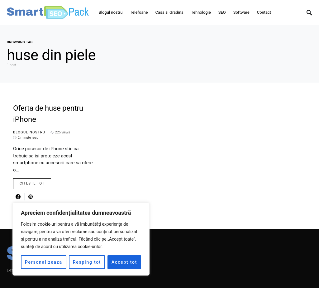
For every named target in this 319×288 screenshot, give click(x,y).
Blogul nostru (29, 132)
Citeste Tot (32, 183)
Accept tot (124, 262)
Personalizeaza (43, 262)
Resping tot (87, 262)
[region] (81, 239)
